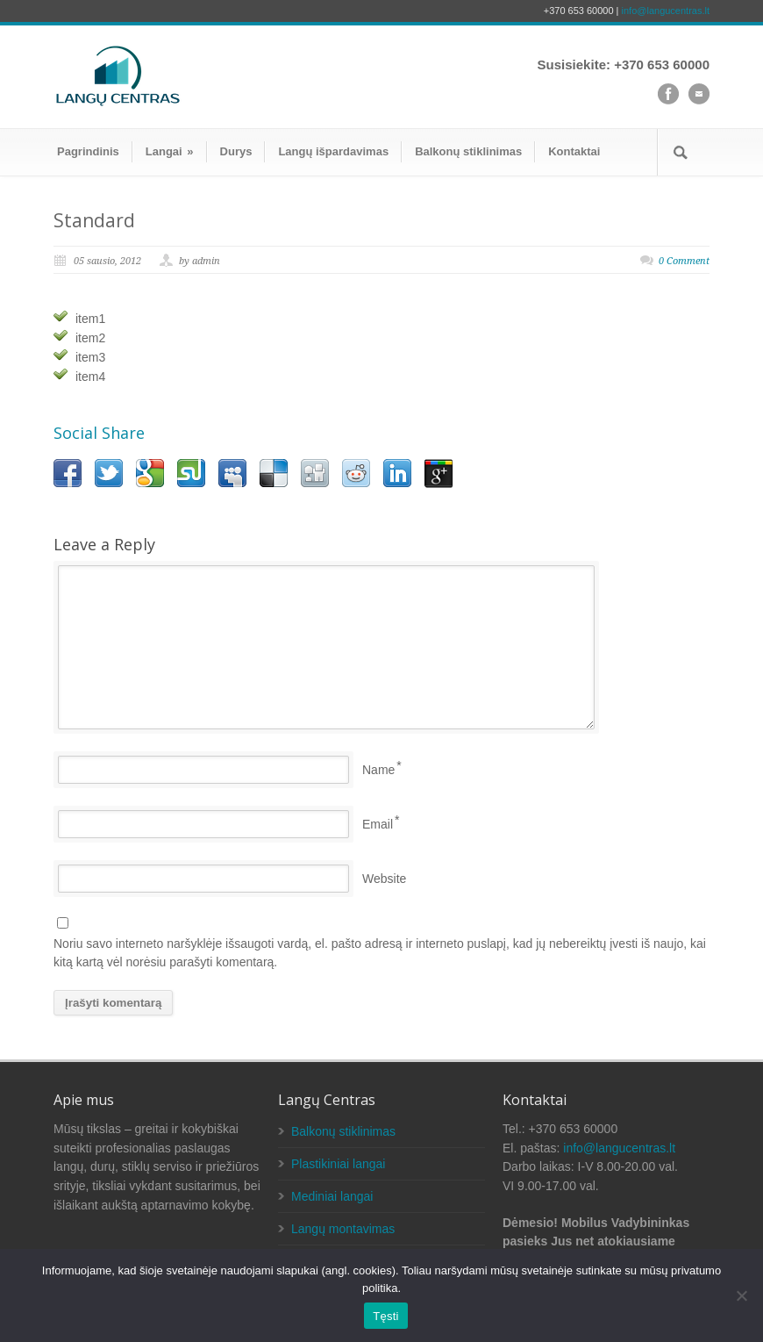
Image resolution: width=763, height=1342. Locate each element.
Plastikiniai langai (338, 1164)
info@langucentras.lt (666, 10)
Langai (170, 151)
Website (384, 879)
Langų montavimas (343, 1229)
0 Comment (684, 261)
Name (378, 770)
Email (377, 824)
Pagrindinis (88, 151)
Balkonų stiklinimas (468, 151)
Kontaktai (574, 151)
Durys (236, 151)
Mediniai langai (332, 1196)
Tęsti (385, 1316)
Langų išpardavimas (333, 151)
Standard (94, 220)
